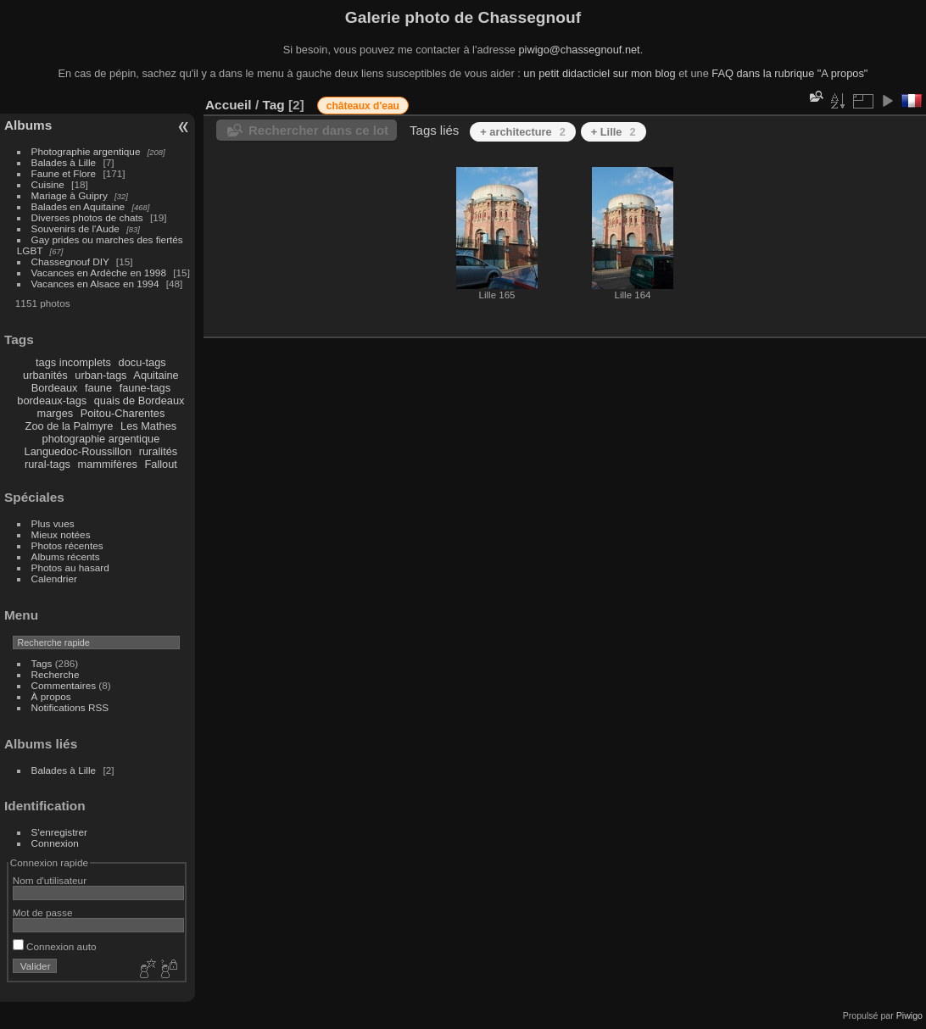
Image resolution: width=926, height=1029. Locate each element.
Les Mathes (148, 426)
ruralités (158, 451)
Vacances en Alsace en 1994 (95, 283)
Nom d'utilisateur (49, 880)
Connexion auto (55, 946)
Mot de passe (43, 912)
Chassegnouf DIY (70, 261)
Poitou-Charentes (123, 413)
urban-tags (100, 375)
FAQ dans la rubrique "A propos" (789, 73)
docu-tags (142, 362)
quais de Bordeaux (139, 400)
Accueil (228, 104)
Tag (273, 104)
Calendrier (54, 578)
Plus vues (53, 523)
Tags (42, 663)
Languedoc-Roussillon (78, 451)
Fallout (160, 464)
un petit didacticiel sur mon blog (599, 73)
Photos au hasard (70, 567)
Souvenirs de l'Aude (75, 228)
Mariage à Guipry (69, 195)
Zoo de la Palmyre (69, 426)
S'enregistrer (59, 831)
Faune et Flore (64, 173)
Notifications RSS (70, 707)
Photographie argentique (86, 151)
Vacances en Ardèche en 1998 (98, 272)
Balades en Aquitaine (78, 206)
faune (98, 387)
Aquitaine (155, 375)
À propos (51, 696)
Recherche (55, 674)
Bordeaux (54, 387)
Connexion (55, 842)
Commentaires (64, 685)
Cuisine (47, 184)
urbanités (45, 375)
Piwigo (909, 1015)
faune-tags (145, 387)
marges (54, 413)
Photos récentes (67, 545)
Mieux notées (61, 534)
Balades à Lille (64, 162)
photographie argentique (101, 438)
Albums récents (65, 556)
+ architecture (522, 131)
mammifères (107, 464)
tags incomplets (73, 362)
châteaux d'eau (362, 106)
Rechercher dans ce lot (318, 130)
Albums (28, 125)
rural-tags (47, 464)
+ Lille (613, 131)
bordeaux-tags (51, 400)
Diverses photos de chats (87, 217)
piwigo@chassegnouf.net (578, 49)
